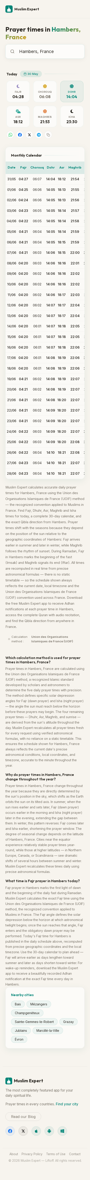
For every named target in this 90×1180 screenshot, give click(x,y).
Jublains (21, 1030)
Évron (19, 1039)
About (13, 1154)
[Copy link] (48, 135)
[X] (23, 1131)
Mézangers (38, 1004)
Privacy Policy (32, 1154)
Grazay (68, 1022)
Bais (18, 1004)
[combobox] (51, 51)
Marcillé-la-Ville (47, 1030)
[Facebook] (10, 1131)
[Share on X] (29, 135)
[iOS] (36, 1131)
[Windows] (62, 1131)
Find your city (67, 1104)
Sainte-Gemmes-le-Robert (34, 1022)
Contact (75, 1154)
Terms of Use (55, 1154)
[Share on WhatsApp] (10, 135)
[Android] (49, 1131)
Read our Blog (23, 1116)
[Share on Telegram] (39, 135)
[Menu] (79, 9)
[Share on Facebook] (20, 135)
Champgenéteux (27, 1013)
